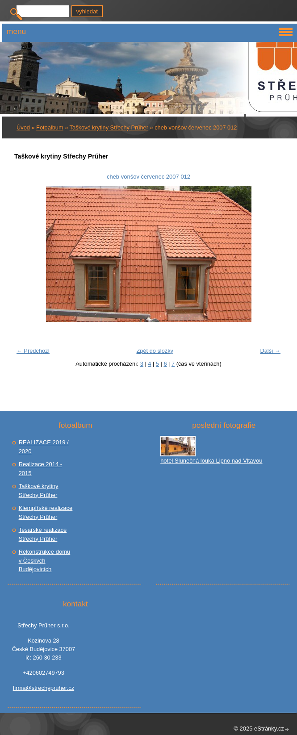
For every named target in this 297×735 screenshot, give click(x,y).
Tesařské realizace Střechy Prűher (43, 534)
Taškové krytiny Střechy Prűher (109, 127)
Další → (270, 350)
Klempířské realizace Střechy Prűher (46, 512)
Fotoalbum (49, 127)
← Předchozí (33, 350)
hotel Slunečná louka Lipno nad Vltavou (211, 460)
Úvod (23, 127)
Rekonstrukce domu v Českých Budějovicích (45, 560)
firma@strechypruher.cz (43, 688)
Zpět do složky (154, 350)
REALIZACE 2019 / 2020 (44, 447)
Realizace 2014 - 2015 (41, 468)
